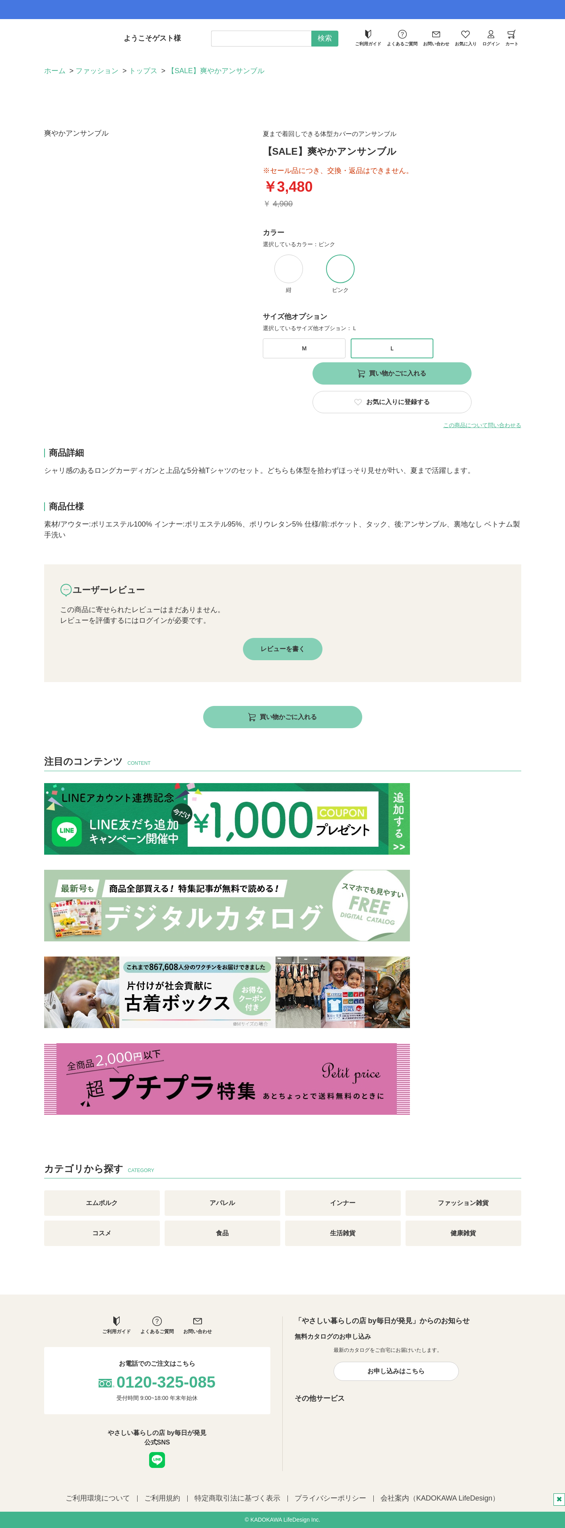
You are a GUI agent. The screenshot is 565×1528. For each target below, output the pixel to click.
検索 (325, 38)
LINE (157, 1460)
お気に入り (466, 38)
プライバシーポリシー (330, 1498)
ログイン (491, 38)
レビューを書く (282, 648)
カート (511, 38)
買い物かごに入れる (397, 373)
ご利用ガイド (368, 38)
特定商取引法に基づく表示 (237, 1498)
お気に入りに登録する (398, 402)
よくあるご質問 (402, 38)
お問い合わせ (436, 38)
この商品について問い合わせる (482, 425)
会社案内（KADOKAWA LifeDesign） (440, 1498)
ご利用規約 (162, 1498)
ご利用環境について (98, 1498)
